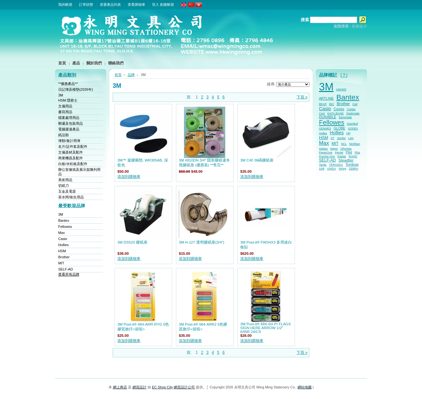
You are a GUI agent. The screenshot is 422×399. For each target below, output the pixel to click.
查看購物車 (136, 4)
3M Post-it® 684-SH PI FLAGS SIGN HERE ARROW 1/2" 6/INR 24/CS (265, 328)
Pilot (349, 152)
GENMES (325, 128)
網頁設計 (139, 387)
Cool (322, 113)
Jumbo (341, 138)
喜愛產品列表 (110, 4)
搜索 (305, 19)
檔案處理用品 (68, 118)
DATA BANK (335, 113)
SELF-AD (65, 269)
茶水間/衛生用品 (71, 197)
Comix (339, 109)
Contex (351, 109)
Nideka (323, 148)
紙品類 (63, 135)
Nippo (334, 148)
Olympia (346, 148)
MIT (61, 263)
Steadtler (346, 160)
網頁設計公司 (184, 387)
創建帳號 (167, 4)
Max (61, 233)
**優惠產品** (68, 84)
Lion (351, 138)
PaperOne (325, 152)
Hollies (63, 245)
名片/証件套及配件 (72, 146)
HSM (62, 251)
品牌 (131, 75)
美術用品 (65, 180)
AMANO (341, 89)
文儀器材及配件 (70, 152)
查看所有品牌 (68, 274)
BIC (331, 104)
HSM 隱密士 (67, 100)
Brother (64, 257)
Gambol (352, 123)
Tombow (352, 164)
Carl (355, 104)
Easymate (345, 117)
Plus (357, 152)
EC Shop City (162, 387)
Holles (323, 133)
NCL (343, 143)
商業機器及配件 (70, 158)
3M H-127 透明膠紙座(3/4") (201, 242)
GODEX (353, 128)
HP (348, 133)
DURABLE (327, 117)
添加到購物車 (128, 177)
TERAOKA (336, 164)
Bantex (63, 220)
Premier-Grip (327, 156)
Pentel (339, 152)
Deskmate (353, 113)
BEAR (323, 104)
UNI (321, 168)
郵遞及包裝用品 (70, 123)
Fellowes (65, 227)
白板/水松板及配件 (72, 164)
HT (333, 138)
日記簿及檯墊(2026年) (75, 89)
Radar (342, 156)
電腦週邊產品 (68, 129)
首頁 (118, 75)
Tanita (322, 164)
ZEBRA (353, 168)
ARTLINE (326, 98)
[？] (343, 75)
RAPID (353, 156)
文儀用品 (65, 106)
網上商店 (120, 387)
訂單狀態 (86, 4)
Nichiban (354, 143)
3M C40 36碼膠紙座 (257, 160)
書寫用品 (65, 112)
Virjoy (342, 168)
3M (60, 95)
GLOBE (340, 128)
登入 (155, 4)
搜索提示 (359, 26)
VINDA (331, 168)
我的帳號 (65, 4)
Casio (62, 239)
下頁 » (302, 97)
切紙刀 (63, 185)
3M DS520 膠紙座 (132, 242)
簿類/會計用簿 (69, 141)
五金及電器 (67, 191)
